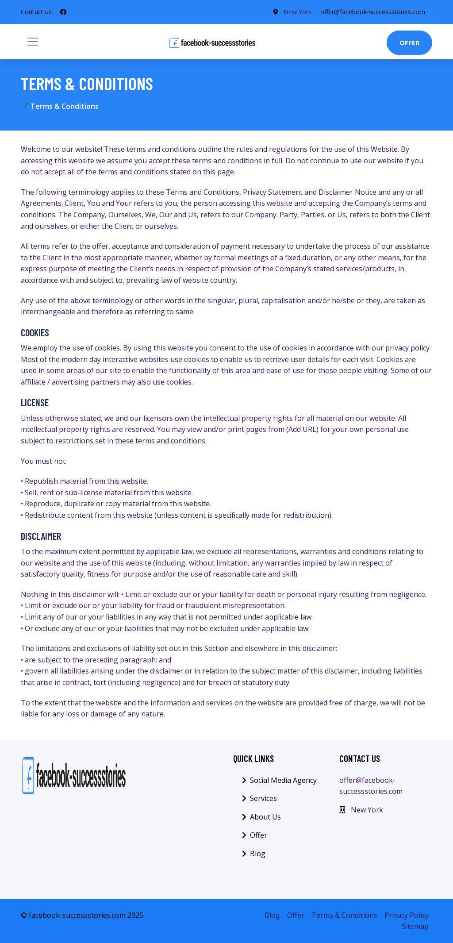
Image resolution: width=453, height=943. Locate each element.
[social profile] (63, 12)
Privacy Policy (406, 915)
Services (263, 798)
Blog (257, 853)
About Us (265, 817)
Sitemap (415, 926)
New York (297, 12)
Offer (409, 42)
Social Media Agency (283, 780)
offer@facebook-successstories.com (372, 12)
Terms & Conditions (344, 915)
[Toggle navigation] (33, 41)
